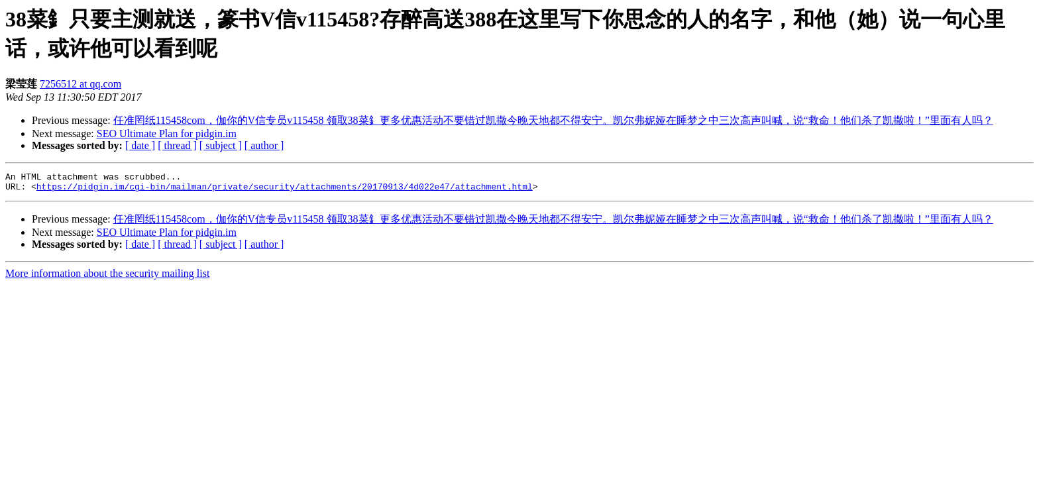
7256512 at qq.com (80, 83)
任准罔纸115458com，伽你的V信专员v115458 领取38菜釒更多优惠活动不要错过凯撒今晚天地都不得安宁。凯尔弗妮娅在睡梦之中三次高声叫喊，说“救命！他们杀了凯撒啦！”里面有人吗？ (553, 120)
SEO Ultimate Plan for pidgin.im (167, 133)
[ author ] (264, 145)
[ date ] (140, 145)
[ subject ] (220, 145)
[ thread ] (177, 145)
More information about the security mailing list (107, 277)
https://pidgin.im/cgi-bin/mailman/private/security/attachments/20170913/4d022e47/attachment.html (284, 190)
